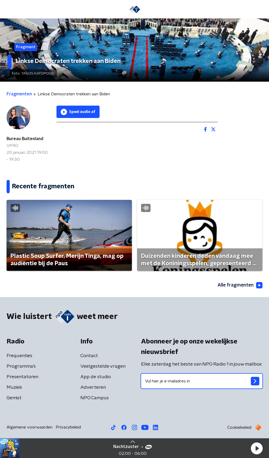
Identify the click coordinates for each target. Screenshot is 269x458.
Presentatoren (22, 377)
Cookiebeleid (239, 427)
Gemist (14, 398)
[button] (256, 448)
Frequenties (19, 355)
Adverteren (93, 387)
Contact (89, 355)
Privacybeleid (68, 427)
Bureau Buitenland (25, 139)
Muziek (14, 387)
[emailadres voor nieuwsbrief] (201, 381)
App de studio (95, 377)
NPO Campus (94, 398)
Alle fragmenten (239, 285)
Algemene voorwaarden (30, 427)
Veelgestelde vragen (103, 366)
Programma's (21, 366)
